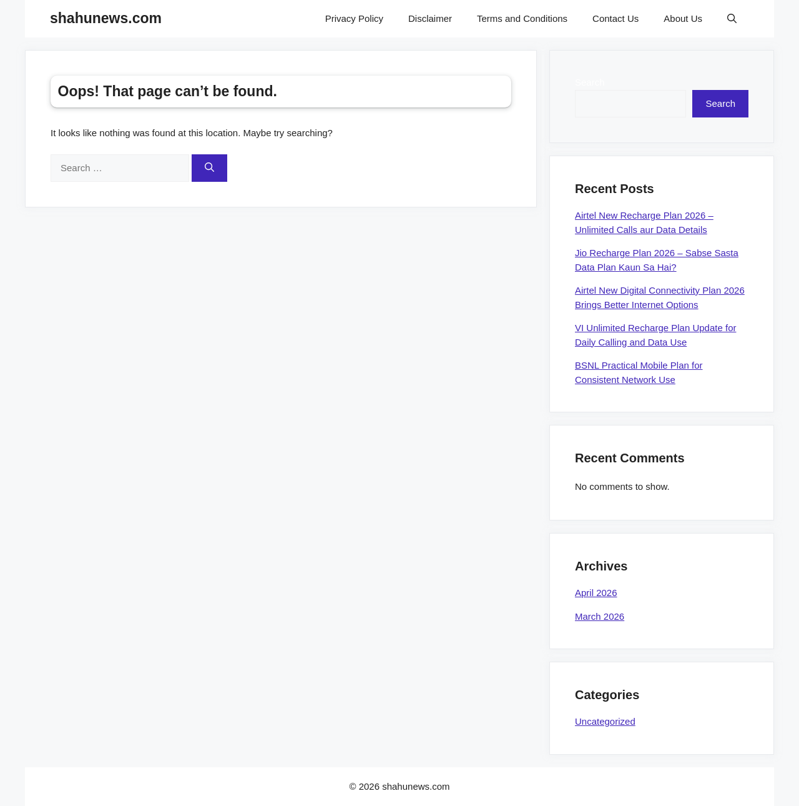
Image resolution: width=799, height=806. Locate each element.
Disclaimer (430, 18)
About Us (683, 18)
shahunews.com (106, 18)
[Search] (209, 168)
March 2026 (599, 616)
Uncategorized (605, 721)
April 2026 (596, 592)
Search (590, 82)
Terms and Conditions (522, 18)
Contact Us (615, 18)
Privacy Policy (354, 18)
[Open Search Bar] (732, 18)
